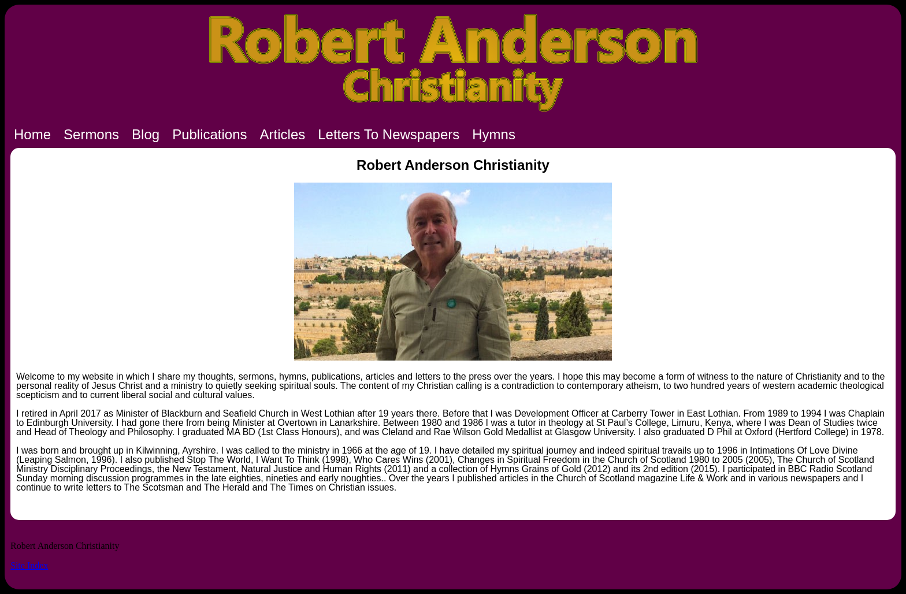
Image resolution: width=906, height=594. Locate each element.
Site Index (29, 565)
